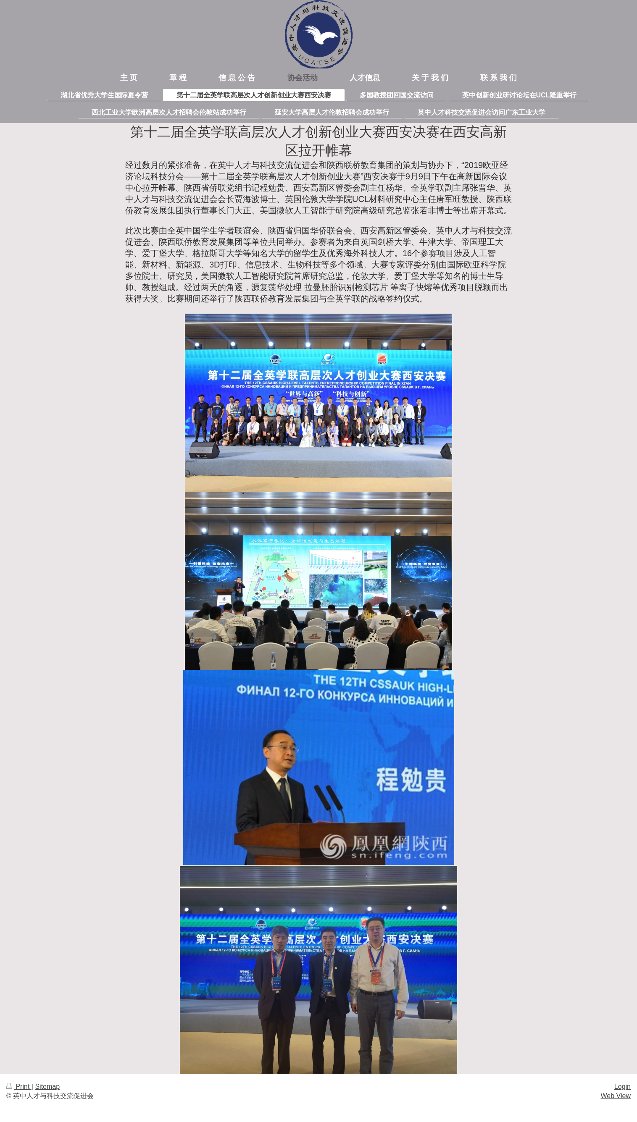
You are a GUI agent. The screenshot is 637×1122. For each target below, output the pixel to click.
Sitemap (47, 1086)
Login (622, 1086)
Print (19, 1086)
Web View (616, 1095)
